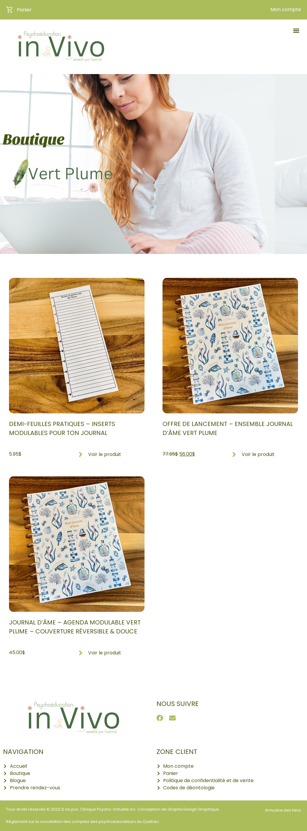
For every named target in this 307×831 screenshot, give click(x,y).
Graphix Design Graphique (193, 809)
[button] (296, 30)
